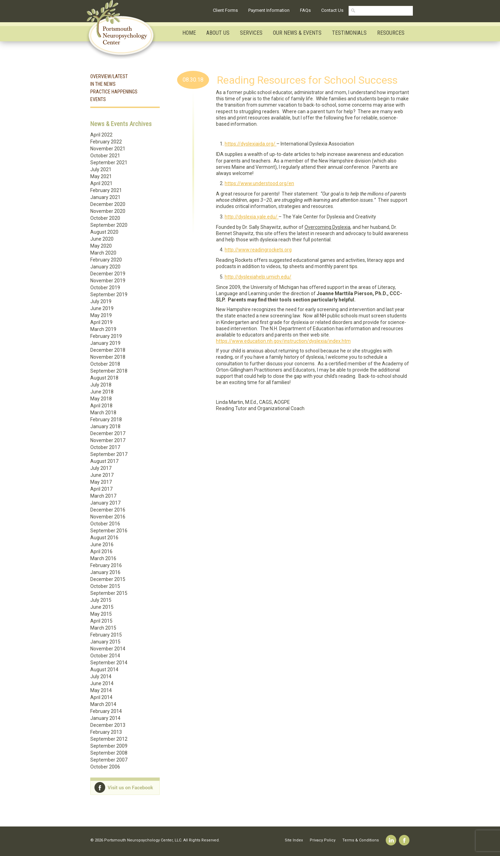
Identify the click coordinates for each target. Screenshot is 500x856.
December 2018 (107, 350)
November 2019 (107, 280)
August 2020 (104, 232)
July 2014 (100, 676)
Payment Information (269, 10)
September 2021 (108, 162)
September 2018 (108, 371)
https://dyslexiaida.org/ (250, 144)
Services (251, 33)
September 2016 (108, 530)
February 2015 (106, 635)
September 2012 (108, 739)
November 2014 (107, 648)
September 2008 (108, 753)
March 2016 (103, 558)
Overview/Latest (109, 76)
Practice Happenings (114, 91)
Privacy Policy (322, 840)
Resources (391, 33)
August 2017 (104, 461)
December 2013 (107, 725)
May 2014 (101, 690)
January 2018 (105, 426)
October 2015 (105, 586)
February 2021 (106, 190)
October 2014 (105, 655)
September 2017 (108, 454)
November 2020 (107, 211)
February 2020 (106, 260)
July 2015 (100, 600)
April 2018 (101, 405)
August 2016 (104, 537)
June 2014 (102, 683)
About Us (218, 33)
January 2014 (105, 718)
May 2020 (101, 246)
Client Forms (225, 10)
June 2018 (102, 391)
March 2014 (103, 704)
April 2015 (101, 621)
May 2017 (101, 482)
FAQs (305, 10)
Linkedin (391, 840)
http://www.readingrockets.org (258, 249)
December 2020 (107, 204)
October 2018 (105, 364)
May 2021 (101, 176)
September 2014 (108, 662)
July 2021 (100, 169)
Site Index (294, 840)
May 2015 (101, 614)
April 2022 (101, 135)
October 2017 (105, 447)
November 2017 (107, 440)
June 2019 (102, 308)
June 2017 (102, 475)
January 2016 (105, 572)
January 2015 (105, 642)
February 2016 (106, 565)
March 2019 (103, 329)
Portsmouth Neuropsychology (124, 29)
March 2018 (103, 412)
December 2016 (107, 510)
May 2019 (101, 315)
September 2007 (108, 760)
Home (189, 33)
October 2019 (105, 287)
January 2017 (105, 503)
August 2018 (104, 378)
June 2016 (102, 544)
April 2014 (101, 697)
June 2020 (102, 239)
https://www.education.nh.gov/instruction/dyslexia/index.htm (283, 341)
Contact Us (332, 10)
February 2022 (106, 141)
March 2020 (103, 253)
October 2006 (105, 767)
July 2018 (100, 385)
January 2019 (105, 343)
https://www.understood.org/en (259, 183)
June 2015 (102, 607)
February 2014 (106, 711)
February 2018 (106, 419)
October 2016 (105, 523)
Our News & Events (297, 33)
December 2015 (107, 579)
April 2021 (101, 183)
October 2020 (105, 218)
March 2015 (103, 628)
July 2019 (100, 301)
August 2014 (104, 669)
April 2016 (101, 551)
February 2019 (106, 336)
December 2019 (107, 273)
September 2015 (108, 593)
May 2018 (101, 398)
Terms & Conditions (360, 840)
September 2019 (108, 294)
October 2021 (105, 155)
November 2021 (107, 148)
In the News (103, 84)
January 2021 (105, 197)
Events (98, 99)
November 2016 (107, 517)
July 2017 (100, 468)
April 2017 (101, 489)
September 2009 (108, 746)
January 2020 (105, 266)
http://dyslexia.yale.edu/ (251, 216)
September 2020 (108, 225)
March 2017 (103, 496)
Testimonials (349, 33)
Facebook (404, 840)
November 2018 (107, 357)
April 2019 (101, 322)
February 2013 (106, 732)
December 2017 (107, 433)
